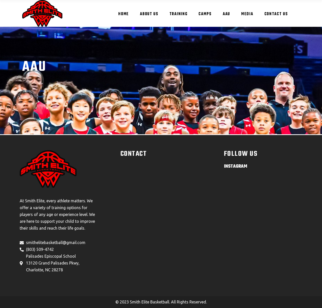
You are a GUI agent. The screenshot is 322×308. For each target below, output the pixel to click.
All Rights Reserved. (189, 302)
